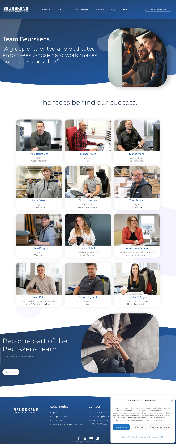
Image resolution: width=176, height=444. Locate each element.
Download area (81, 9)
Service (99, 9)
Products (64, 9)
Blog (113, 9)
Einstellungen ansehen (160, 427)
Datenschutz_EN (143, 437)
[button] (171, 400)
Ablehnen (139, 427)
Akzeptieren (121, 427)
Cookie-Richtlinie (128, 437)
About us (47, 9)
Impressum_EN (157, 437)
